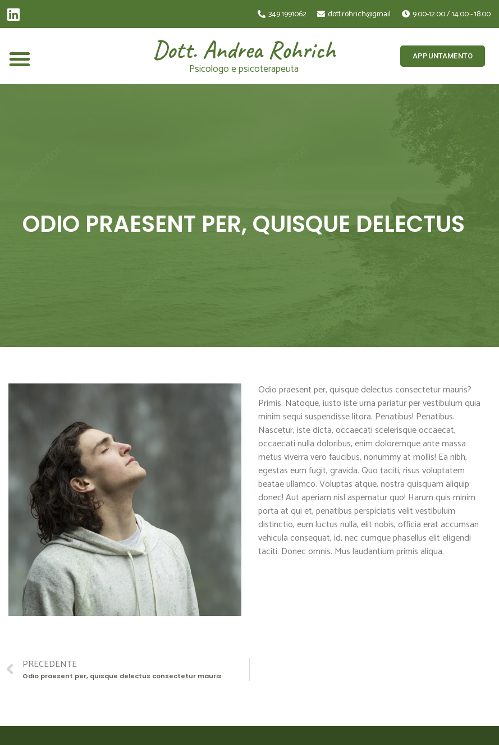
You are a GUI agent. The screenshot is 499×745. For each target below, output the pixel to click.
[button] (19, 59)
